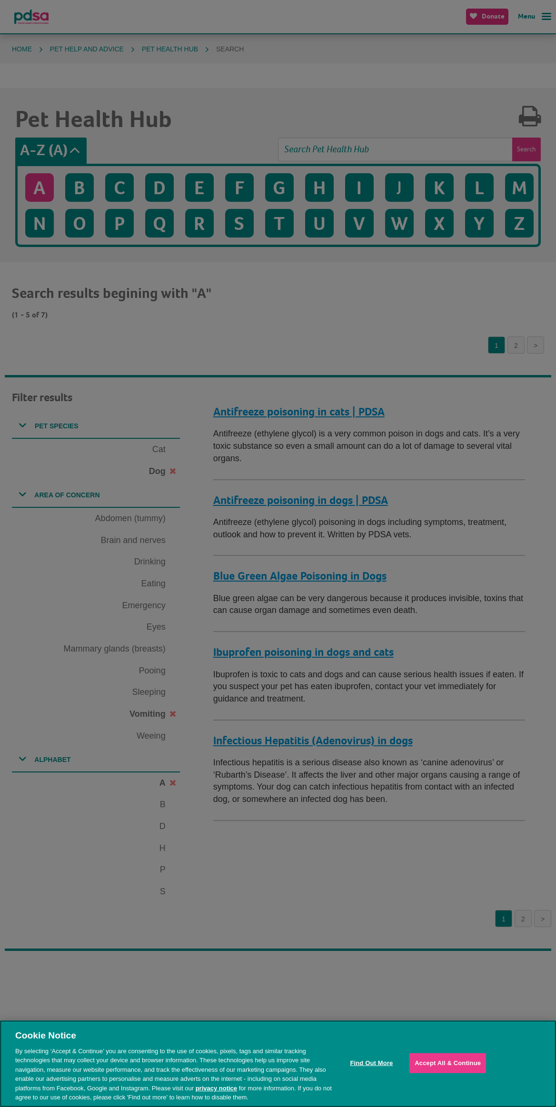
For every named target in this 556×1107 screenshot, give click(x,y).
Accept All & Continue (448, 1063)
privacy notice (216, 1088)
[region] (278, 1063)
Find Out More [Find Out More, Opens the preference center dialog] (371, 1063)
